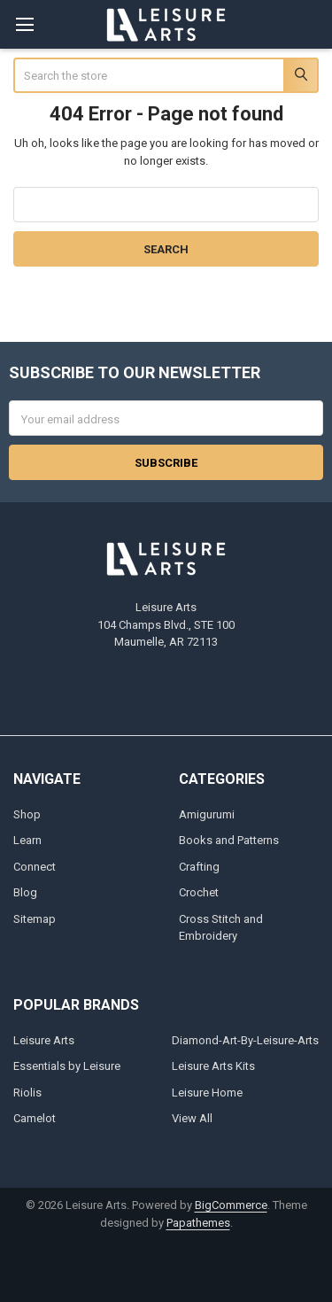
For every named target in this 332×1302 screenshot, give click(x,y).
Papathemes (198, 1222)
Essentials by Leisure (66, 1066)
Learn (27, 840)
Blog (25, 892)
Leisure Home (207, 1092)
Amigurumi (207, 814)
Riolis (27, 1092)
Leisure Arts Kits (213, 1066)
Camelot (34, 1118)
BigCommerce (231, 1205)
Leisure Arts (43, 1040)
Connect (34, 866)
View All (192, 1118)
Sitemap (34, 919)
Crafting (199, 866)
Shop (27, 814)
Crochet (199, 892)
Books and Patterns (229, 840)
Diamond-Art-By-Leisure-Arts (245, 1040)
